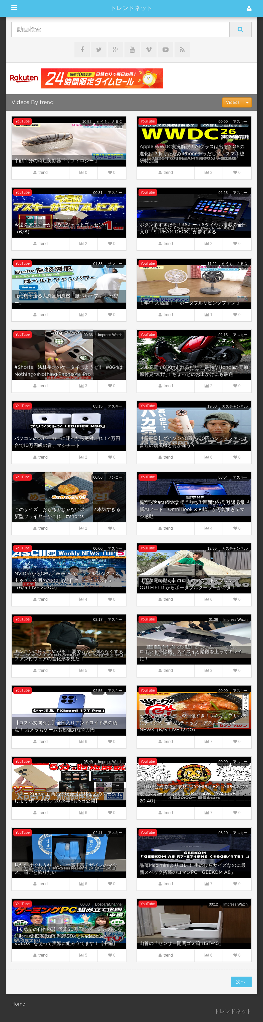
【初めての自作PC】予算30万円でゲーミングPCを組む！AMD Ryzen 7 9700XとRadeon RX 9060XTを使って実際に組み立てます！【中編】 (68, 936)
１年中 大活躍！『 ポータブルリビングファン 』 (191, 303)
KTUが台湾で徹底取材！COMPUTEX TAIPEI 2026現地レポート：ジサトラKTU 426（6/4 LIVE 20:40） (194, 794)
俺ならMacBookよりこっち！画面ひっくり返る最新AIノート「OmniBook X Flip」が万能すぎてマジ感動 (192, 509)
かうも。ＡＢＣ (109, 121)
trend (42, 172)
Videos (233, 102)
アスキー (240, 121)
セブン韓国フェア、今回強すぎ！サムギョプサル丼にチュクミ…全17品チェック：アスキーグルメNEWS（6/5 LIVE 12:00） (193, 723)
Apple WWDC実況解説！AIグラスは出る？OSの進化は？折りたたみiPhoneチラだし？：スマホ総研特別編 (192, 154)
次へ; (241, 982)
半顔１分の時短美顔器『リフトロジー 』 (57, 161)
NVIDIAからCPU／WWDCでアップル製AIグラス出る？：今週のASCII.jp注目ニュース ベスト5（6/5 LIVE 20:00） (66, 580)
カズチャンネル (235, 406)
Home (18, 1004)
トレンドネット (131, 8)
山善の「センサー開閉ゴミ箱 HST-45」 (182, 943)
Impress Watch (110, 335)
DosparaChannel (108, 904)
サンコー (115, 264)
